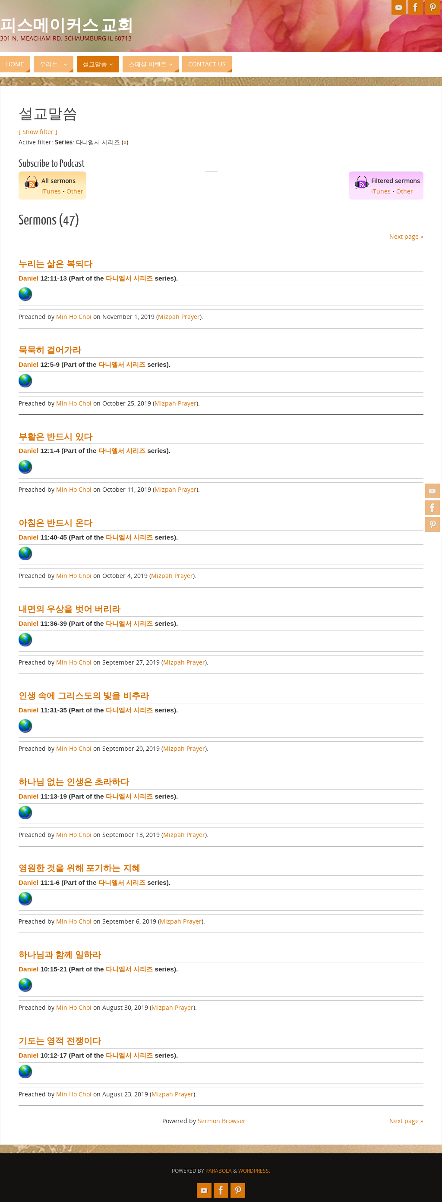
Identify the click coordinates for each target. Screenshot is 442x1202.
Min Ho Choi (74, 316)
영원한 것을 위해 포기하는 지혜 (79, 868)
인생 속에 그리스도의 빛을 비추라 (84, 695)
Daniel (28, 278)
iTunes (51, 191)
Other (74, 191)
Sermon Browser (222, 1121)
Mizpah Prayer (179, 316)
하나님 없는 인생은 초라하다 (74, 782)
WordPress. (254, 1170)
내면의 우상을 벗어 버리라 (69, 609)
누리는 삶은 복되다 (55, 263)
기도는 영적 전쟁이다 (60, 1041)
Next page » (406, 236)
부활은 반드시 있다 (55, 436)
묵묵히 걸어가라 (50, 350)
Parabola (218, 1170)
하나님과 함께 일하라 (60, 954)
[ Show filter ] (38, 132)
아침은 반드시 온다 (55, 523)
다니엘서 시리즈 (129, 278)
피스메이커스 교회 (66, 24)
